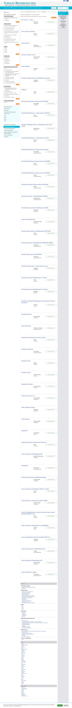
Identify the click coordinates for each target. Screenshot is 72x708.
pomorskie (22, 689)
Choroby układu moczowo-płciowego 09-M (12, 31)
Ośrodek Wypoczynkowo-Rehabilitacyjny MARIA (34, 208)
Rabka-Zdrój (23, 671)
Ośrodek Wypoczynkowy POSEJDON (31, 254)
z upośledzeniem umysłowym (10, 81)
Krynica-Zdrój (23, 662)
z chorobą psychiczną (8, 69)
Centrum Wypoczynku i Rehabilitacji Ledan (33, 549)
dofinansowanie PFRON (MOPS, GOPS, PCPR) (11, 18)
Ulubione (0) (54, 8)
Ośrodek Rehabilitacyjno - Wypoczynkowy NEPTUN (35, 113)
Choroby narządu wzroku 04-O (10, 26)
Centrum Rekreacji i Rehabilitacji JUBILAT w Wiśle (35, 489)
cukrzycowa (7, 59)
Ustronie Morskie (23, 680)
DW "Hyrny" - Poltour (27, 20)
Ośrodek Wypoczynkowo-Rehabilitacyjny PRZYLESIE (36, 231)
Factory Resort (25, 43)
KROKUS (23, 90)
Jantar (22, 654)
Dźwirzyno (22, 651)
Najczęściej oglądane (38, 8)
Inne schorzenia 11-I (8, 37)
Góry (6, 48)
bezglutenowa (7, 57)
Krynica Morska (23, 661)
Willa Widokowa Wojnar (28, 407)
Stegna (22, 675)
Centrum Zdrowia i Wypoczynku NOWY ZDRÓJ (34, 500)
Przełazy (22, 670)
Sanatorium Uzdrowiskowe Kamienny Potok (33, 337)
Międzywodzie (23, 664)
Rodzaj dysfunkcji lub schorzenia (10, 112)
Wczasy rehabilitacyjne (8, 135)
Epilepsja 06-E (7, 36)
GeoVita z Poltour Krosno (28, 55)
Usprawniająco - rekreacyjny (9, 97)
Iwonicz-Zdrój (23, 653)
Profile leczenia (7, 108)
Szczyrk (22, 677)
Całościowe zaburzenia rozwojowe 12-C (11, 25)
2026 (6, 102)
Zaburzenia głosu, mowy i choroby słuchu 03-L (11, 43)
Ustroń (22, 679)
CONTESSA (24, 466)
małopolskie (23, 687)
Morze (6, 51)
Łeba (22, 663)
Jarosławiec (23, 656)
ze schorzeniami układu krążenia (10, 82)
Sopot (22, 674)
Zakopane (22, 682)
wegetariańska (7, 63)
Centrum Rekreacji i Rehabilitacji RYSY (31, 454)
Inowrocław (23, 652)
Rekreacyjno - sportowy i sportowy (10, 92)
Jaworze (22, 657)
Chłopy (22, 646)
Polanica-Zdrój (23, 669)
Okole (22, 668)
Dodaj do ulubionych (51, 33)
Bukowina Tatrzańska (24, 645)
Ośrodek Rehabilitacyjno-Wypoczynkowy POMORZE (35, 161)
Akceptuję (60, 705)
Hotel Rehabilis (25, 66)
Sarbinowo (22, 672)
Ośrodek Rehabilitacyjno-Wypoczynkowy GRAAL (35, 149)
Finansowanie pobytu (8, 106)
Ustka (22, 678)
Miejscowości (7, 8)
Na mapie (14, 8)
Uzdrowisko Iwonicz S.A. (28, 396)
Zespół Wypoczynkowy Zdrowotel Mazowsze (33, 442)
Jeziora (6, 49)
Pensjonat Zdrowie (26, 314)
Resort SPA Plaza (26, 326)
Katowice (22, 659)
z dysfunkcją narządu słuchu (9, 77)
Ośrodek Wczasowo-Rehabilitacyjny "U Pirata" (34, 278)
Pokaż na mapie (53, 17)
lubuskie (22, 692)
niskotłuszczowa (7, 60)
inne (6, 68)
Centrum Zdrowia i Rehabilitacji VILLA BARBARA (35, 525)
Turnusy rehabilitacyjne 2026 (25, 8)
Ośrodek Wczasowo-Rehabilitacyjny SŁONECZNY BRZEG (37, 243)
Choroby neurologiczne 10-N (9, 28)
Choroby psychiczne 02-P (9, 29)
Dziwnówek (23, 650)
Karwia (22, 658)
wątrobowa (7, 61)
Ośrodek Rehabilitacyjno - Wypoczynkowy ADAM (35, 138)
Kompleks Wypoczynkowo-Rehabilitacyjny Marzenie (35, 78)
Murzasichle (23, 666)
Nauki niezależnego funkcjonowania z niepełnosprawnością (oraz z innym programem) (11, 89)
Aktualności (6, 136)
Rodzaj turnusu (7, 113)
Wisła (22, 681)
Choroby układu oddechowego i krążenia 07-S (11, 33)
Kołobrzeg (22, 660)
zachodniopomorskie (24, 688)
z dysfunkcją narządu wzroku (9, 78)
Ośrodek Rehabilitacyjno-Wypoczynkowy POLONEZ (35, 173)
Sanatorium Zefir (26, 372)
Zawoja (22, 683)
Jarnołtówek (23, 655)
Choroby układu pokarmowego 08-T (11, 35)
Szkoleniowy (7, 95)
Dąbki (22, 648)
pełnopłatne (7, 20)
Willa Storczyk (25, 419)
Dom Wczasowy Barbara (28, 31)
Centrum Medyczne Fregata (29, 572)
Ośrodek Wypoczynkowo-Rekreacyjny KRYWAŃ (34, 101)
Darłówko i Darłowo (24, 649)
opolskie (22, 690)
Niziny (6, 52)
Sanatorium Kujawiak (27, 349)
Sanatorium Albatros (27, 384)
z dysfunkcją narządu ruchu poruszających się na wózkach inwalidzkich (11, 72)
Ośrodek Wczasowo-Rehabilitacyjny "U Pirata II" (34, 289)
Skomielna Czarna (24, 673)
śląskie (22, 691)
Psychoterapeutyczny (8, 91)
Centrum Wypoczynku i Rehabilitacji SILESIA (33, 477)
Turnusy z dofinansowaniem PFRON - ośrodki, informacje (11, 133)
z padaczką (7, 80)
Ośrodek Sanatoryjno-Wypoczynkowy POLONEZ (34, 184)
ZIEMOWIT (24, 431)
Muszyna (22, 667)
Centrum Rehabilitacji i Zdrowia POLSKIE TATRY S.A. (36, 537)
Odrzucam (66, 705)
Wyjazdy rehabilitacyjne (8, 130)
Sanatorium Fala (25, 361)
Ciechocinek (23, 647)
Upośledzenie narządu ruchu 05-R (10, 39)
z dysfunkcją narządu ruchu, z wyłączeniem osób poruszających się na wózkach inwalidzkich (12, 74)
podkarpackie (23, 693)
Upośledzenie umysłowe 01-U (10, 40)
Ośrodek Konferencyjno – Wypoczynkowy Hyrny (34, 266)
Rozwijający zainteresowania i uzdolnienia (11, 94)
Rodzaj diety (6, 110)
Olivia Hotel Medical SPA (28, 219)
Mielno (22, 665)
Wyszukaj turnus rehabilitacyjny (10, 124)
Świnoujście (23, 676)
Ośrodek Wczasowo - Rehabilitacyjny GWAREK (34, 196)
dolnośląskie (23, 694)
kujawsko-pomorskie (24, 695)
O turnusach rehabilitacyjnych (9, 128)
